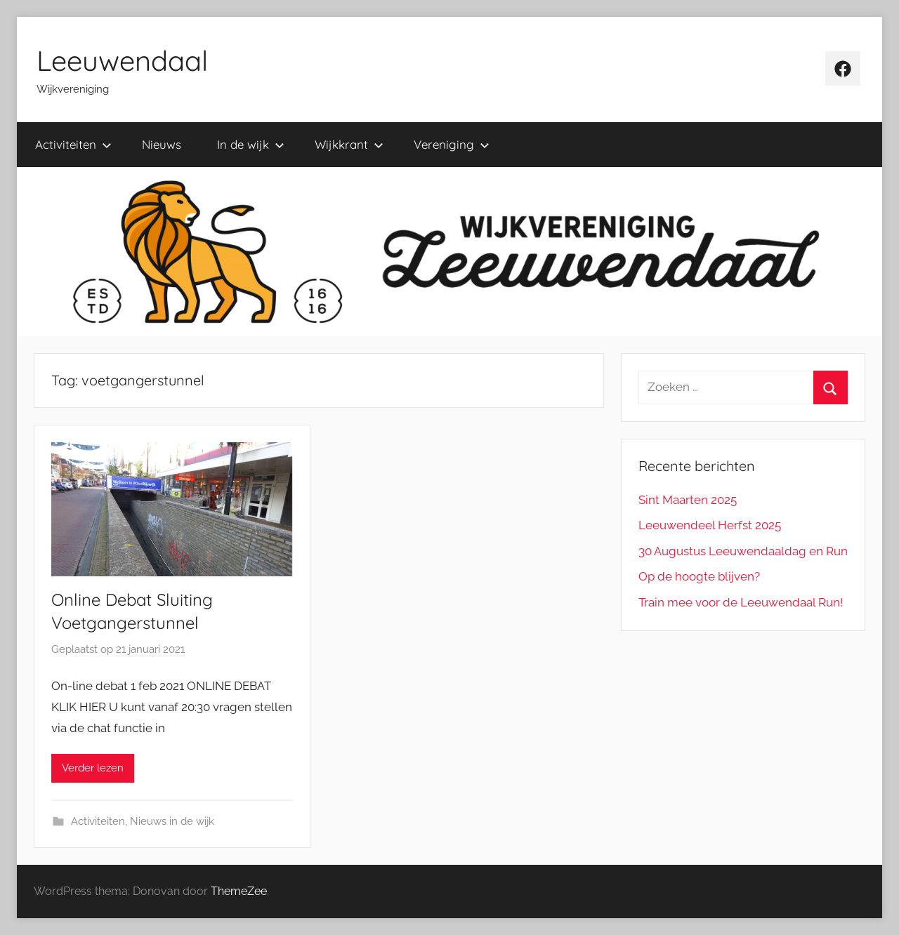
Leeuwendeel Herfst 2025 (709, 525)
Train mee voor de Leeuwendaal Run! (740, 602)
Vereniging (452, 144)
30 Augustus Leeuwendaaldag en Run (743, 551)
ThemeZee (239, 891)
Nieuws (161, 144)
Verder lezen (93, 768)
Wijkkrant (349, 144)
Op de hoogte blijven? (699, 576)
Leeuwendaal (122, 60)
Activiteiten (73, 144)
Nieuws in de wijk (172, 821)
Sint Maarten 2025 (687, 500)
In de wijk (250, 144)
